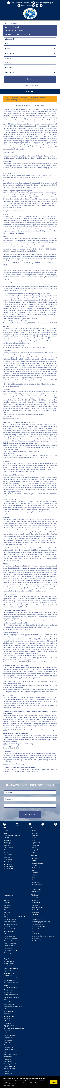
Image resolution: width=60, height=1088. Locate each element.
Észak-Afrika (7, 845)
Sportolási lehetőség (10, 1035)
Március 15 (7, 1002)
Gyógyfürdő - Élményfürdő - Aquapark (43, 936)
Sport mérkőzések (9, 936)
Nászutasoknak (8, 1011)
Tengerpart (7, 1045)
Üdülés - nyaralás (9, 953)
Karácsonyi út (8, 975)
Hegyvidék (7, 959)
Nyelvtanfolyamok (9, 1016)
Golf (33, 931)
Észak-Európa (8, 850)
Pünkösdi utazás (37, 884)
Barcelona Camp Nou (13, 100)
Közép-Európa (8, 862)
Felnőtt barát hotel (37, 924)
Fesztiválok (7, 907)
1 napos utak (8, 898)
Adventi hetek (36, 858)
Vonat (33, 852)
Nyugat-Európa (8, 866)
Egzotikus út (7, 905)
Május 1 (6, 999)
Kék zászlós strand (9, 980)
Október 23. (35, 882)
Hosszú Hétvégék (9, 963)
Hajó (33, 840)
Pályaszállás (7, 1021)
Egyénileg (35, 835)
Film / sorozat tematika (39, 926)
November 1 (7, 1014)
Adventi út (35, 898)
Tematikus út (8, 941)
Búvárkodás (35, 910)
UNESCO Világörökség (10, 1054)
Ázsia (5, 833)
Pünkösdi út (7, 1023)
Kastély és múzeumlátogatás (12, 978)
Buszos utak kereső (15, 31)
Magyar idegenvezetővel (11, 997)
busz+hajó (35, 833)
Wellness (6, 1071)
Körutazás (7, 926)
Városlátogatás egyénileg (11, 1064)
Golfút (6, 910)
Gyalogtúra (7, 912)
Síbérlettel (7, 1030)
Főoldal (6, 98)
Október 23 (7, 1018)
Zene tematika (8, 1073)
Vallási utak (7, 1059)
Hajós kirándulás (37, 938)
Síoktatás (6, 1033)
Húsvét (34, 860)
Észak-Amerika (8, 847)
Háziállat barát (36, 941)
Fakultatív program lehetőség (41, 922)
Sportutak (14, 98)
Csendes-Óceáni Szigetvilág (12, 835)
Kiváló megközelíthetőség (11, 983)
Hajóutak (6, 852)
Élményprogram (37, 919)
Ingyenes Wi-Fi (8, 971)
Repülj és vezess (9, 1026)
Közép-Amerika (8, 859)
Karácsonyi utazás (37, 863)
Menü (30, 91)
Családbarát (35, 912)
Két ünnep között (37, 868)
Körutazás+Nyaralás (10, 929)
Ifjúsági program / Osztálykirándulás (15, 917)
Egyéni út (7, 902)
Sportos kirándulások (10, 938)
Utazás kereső (13, 23)
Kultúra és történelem (10, 924)
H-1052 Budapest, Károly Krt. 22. (19, 2)
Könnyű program (9, 990)
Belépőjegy (7, 900)
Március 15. (35, 872)
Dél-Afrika (7, 838)
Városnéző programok (10, 950)
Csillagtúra (35, 914)
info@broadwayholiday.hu (42, 2)
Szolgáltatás (35, 850)
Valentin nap (36, 892)
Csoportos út (35, 917)
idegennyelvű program (11, 968)
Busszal (34, 831)
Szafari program (9, 1037)
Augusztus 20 (36, 902)
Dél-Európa (7, 843)
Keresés (30, 79)
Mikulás (34, 875)
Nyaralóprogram (9, 931)
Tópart (6, 1052)
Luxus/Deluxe (8, 992)
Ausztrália (7, 831)
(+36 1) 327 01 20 (24, 5)
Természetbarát (8, 1047)
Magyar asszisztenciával (11, 994)
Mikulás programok (10, 1009)
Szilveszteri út (8, 1040)
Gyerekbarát (35, 934)
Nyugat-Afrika (8, 864)
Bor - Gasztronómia (38, 907)
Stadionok (23, 98)
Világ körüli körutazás (10, 869)
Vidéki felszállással (9, 1069)
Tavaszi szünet (36, 889)
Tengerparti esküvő (10, 943)
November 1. (35, 880)
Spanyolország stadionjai (37, 98)
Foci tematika (36, 929)
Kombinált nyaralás (10, 919)
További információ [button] (8, 1085)
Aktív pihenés (36, 900)
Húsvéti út (7, 966)
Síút (5, 934)
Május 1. (34, 870)
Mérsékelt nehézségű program (13, 1006)
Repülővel (35, 847)
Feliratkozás (30, 814)
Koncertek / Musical (10, 922)
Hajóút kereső (13, 27)
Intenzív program (9, 973)
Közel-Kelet (7, 857)
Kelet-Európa (8, 854)
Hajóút (6, 914)
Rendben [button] (53, 1082)
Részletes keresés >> (30, 86)
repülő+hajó (35, 845)
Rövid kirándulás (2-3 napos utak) (14, 1028)
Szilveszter (35, 887)
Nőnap (34, 877)
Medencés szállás (9, 1004)
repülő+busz (36, 843)
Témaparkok (7, 1042)
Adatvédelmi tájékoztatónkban (36, 1081)
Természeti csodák (9, 945)
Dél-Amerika (7, 840)
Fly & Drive (35, 838)
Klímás (6, 985)
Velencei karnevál (9, 1066)
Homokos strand (9, 961)
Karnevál (34, 865)
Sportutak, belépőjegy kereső (19, 34)
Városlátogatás (8, 948)
